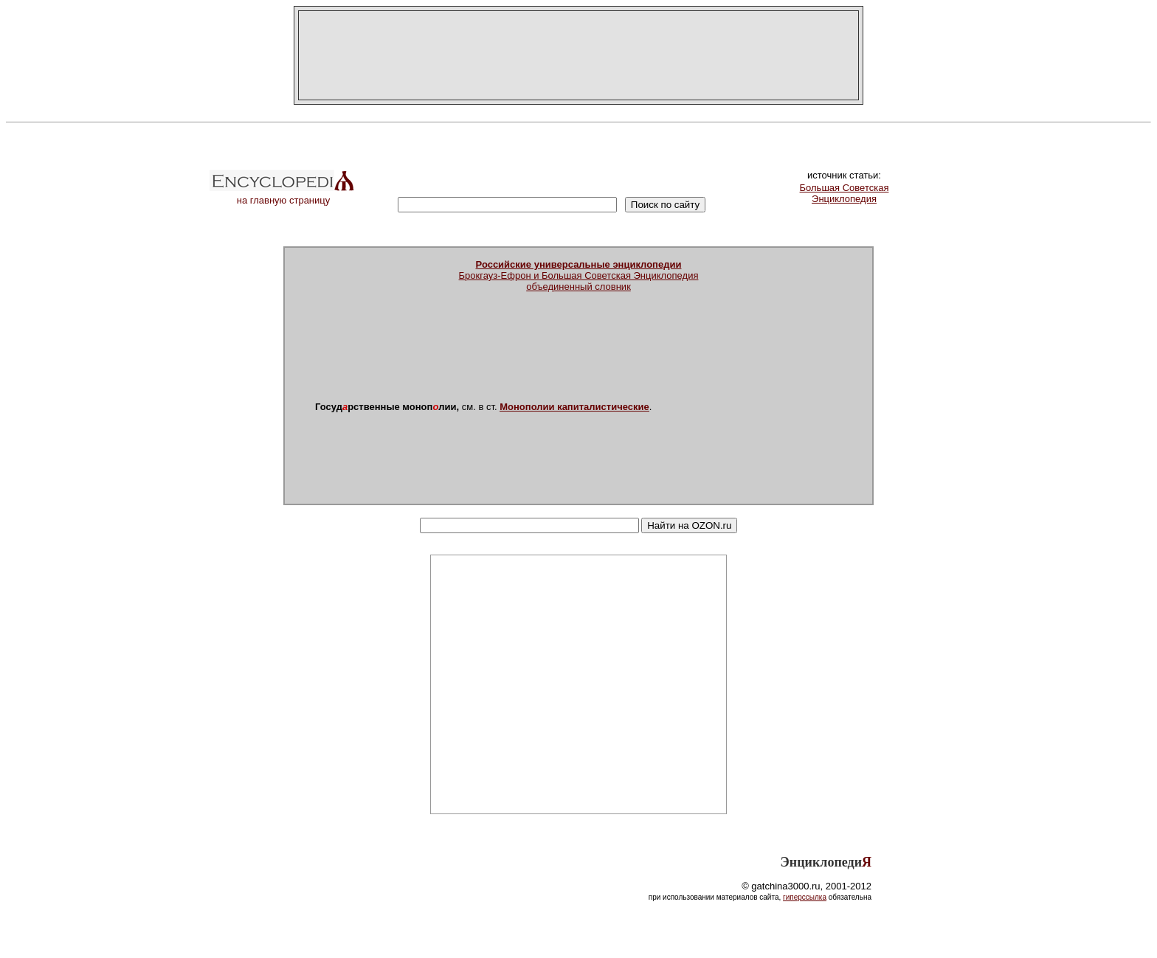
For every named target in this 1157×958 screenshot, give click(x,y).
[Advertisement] (578, 55)
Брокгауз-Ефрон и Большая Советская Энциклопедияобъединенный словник (579, 275)
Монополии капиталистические (574, 406)
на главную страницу (283, 196)
